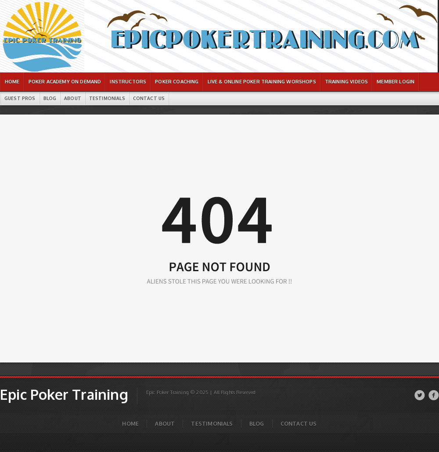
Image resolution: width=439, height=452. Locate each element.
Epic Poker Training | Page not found (36, 4)
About (165, 423)
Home (130, 423)
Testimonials (212, 423)
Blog (256, 423)
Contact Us (299, 423)
